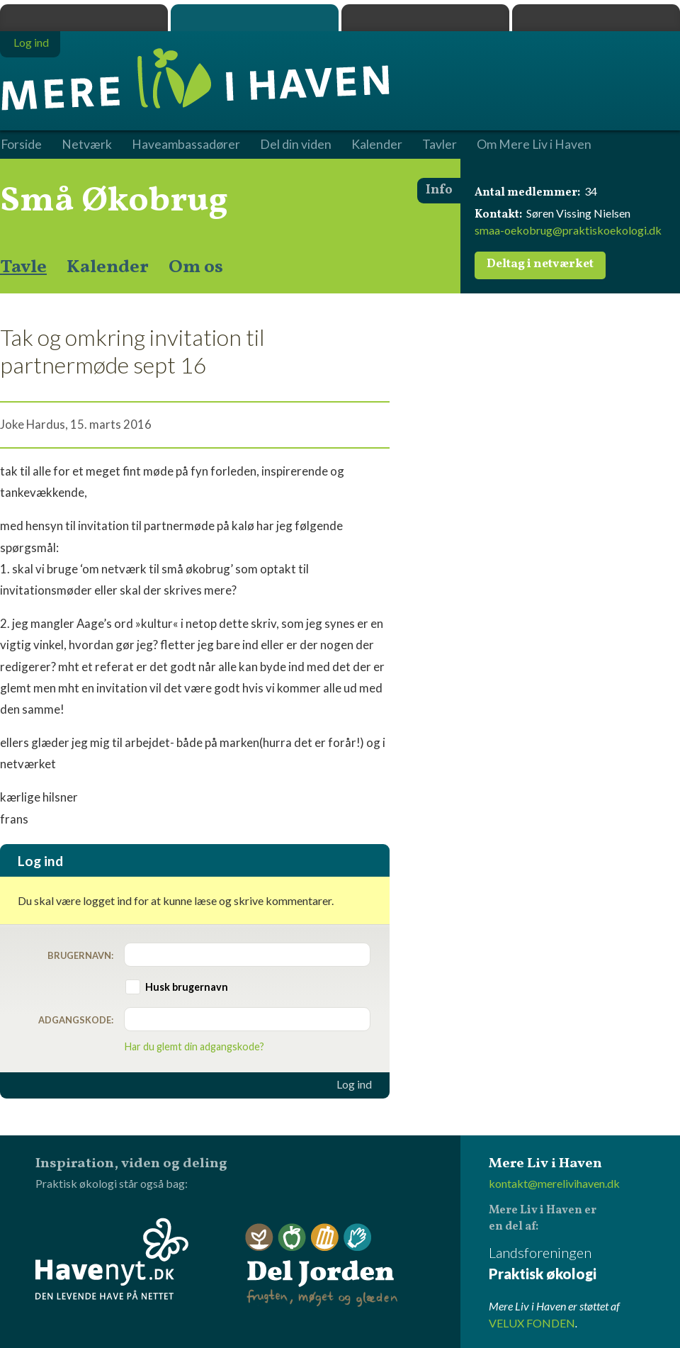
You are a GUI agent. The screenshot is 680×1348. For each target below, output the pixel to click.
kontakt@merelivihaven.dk (554, 1183)
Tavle (23, 267)
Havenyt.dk (596, 17)
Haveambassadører (186, 144)
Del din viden (296, 144)
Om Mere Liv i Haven (534, 144)
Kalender (108, 267)
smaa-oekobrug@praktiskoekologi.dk (568, 230)
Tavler (439, 144)
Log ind (354, 1084)
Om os (196, 267)
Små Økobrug (114, 201)
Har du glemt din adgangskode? (194, 1046)
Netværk (87, 144)
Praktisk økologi (84, 17)
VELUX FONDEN (532, 1323)
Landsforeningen (584, 1264)
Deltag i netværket (540, 264)
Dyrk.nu (425, 17)
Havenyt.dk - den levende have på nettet (111, 1259)
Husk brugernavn (186, 987)
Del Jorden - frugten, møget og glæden (321, 1265)
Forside (21, 144)
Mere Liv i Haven (255, 17)
